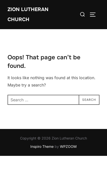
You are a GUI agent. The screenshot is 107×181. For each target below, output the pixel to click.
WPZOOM (68, 146)
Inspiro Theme (42, 146)
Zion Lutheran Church (28, 14)
